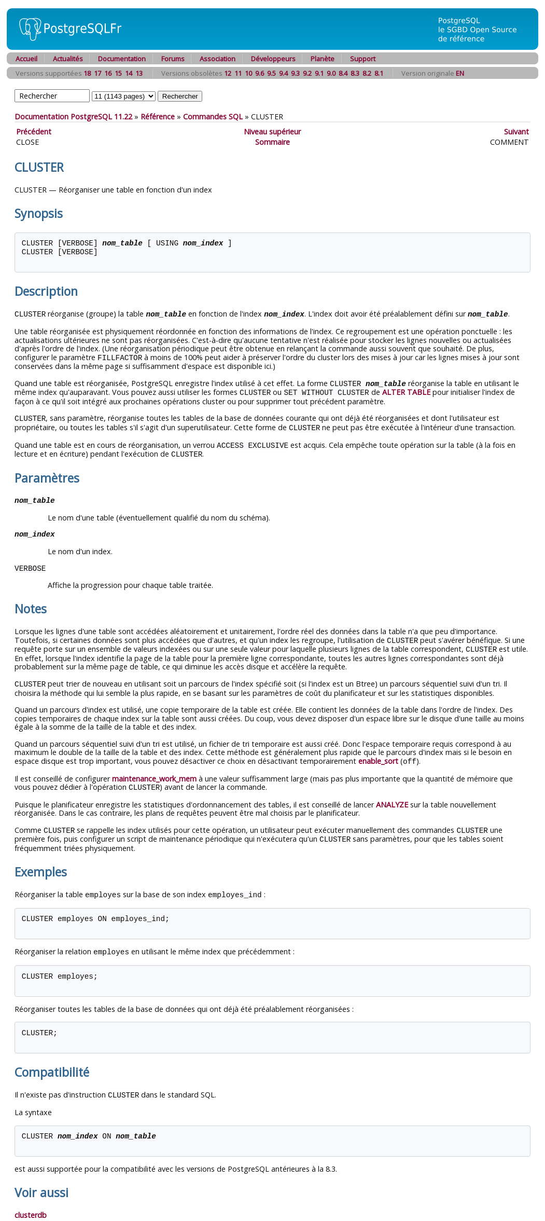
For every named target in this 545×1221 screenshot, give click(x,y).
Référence (158, 116)
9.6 (259, 73)
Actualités (68, 58)
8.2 (366, 73)
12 (227, 73)
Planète (322, 58)
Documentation (122, 58)
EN (460, 73)
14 (128, 73)
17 (97, 73)
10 (248, 73)
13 (139, 73)
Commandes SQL (213, 116)
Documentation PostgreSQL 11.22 (73, 116)
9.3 (295, 73)
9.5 (271, 73)
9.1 (319, 73)
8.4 (343, 73)
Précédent (33, 131)
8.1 (378, 73)
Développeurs (273, 58)
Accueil (26, 58)
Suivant (516, 131)
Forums (173, 58)
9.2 (307, 73)
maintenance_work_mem (154, 772)
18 (87, 73)
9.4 (283, 73)
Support (362, 58)
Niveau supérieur (272, 131)
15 (118, 73)
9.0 (331, 73)
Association (217, 58)
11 (238, 73)
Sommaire (272, 142)
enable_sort (378, 755)
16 (107, 73)
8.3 (355, 73)
